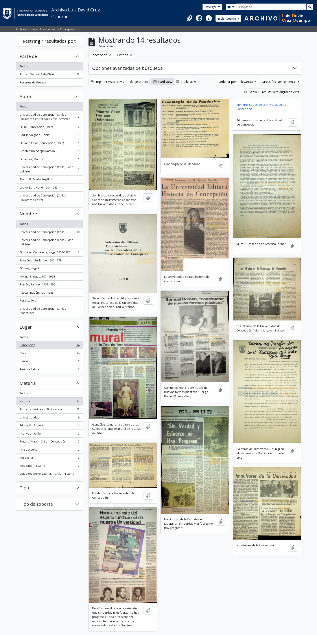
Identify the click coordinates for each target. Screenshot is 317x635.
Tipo (24, 488)
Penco (49, 362)
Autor (26, 96)
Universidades (49, 418)
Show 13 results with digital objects (271, 92)
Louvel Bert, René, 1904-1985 (49, 188)
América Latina (49, 370)
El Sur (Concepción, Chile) (49, 128)
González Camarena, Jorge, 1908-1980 (49, 253)
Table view (186, 82)
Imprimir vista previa (107, 82)
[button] (189, 18)
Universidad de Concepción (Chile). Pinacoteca (49, 311)
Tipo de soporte (36, 504)
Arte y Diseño (49, 451)
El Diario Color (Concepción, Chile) (49, 144)
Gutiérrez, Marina (49, 160)
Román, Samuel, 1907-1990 (49, 285)
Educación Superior (49, 426)
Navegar (210, 7)
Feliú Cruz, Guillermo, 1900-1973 (49, 261)
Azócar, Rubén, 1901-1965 (49, 293)
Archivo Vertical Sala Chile (49, 75)
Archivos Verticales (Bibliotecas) (49, 410)
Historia (49, 402)
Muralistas (49, 458)
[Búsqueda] (271, 7)
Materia (28, 383)
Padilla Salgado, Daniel (49, 136)
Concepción (49, 346)
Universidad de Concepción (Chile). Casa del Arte (49, 169)
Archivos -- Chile (49, 434)
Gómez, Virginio (49, 269)
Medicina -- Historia (49, 467)
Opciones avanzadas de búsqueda (127, 68)
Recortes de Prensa (49, 83)
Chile (49, 354)
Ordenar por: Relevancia (236, 82)
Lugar (26, 327)
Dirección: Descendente (279, 82)
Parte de (28, 56)
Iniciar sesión (227, 18)
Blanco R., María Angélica (49, 180)
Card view (162, 82)
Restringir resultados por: (49, 41)
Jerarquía (139, 82)
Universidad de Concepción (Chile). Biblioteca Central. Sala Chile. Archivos (49, 117)
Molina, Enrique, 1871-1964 (49, 277)
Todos (24, 66)
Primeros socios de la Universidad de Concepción (261, 107)
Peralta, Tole (49, 301)
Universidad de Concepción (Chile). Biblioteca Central (49, 197)
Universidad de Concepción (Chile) (49, 233)
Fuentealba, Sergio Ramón (49, 152)
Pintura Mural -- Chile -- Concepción (49, 442)
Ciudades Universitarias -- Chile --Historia (49, 475)
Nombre (28, 214)
